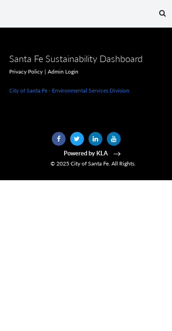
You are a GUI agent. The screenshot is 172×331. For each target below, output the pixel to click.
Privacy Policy (26, 71)
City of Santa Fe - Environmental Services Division (69, 90)
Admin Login (63, 71)
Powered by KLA (93, 153)
